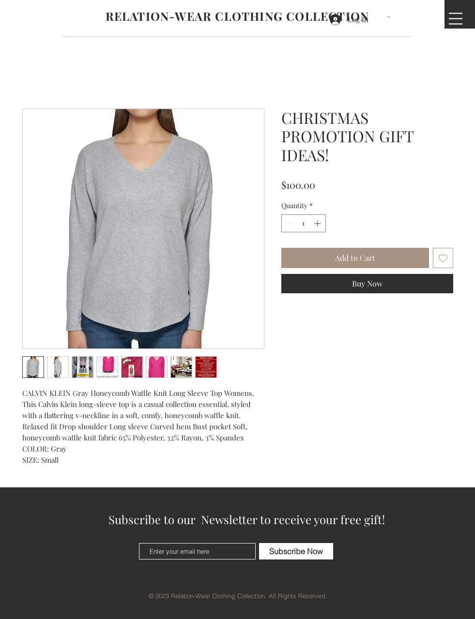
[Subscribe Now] (296, 551)
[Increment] (318, 223)
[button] (392, 16)
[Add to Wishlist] (443, 258)
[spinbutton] (303, 223)
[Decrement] (289, 223)
